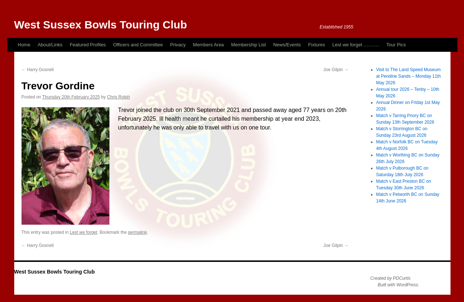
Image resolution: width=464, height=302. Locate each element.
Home (24, 44)
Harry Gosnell (38, 69)
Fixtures (316, 44)
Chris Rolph (118, 97)
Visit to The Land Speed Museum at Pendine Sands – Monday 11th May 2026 (408, 76)
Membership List (248, 44)
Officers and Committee (138, 44)
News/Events (287, 44)
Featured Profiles (88, 44)
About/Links (50, 44)
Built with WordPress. (398, 284)
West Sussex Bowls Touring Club (100, 25)
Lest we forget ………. (355, 44)
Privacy (178, 44)
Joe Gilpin (336, 69)
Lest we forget (83, 232)
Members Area (208, 44)
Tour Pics (396, 44)
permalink (137, 232)
